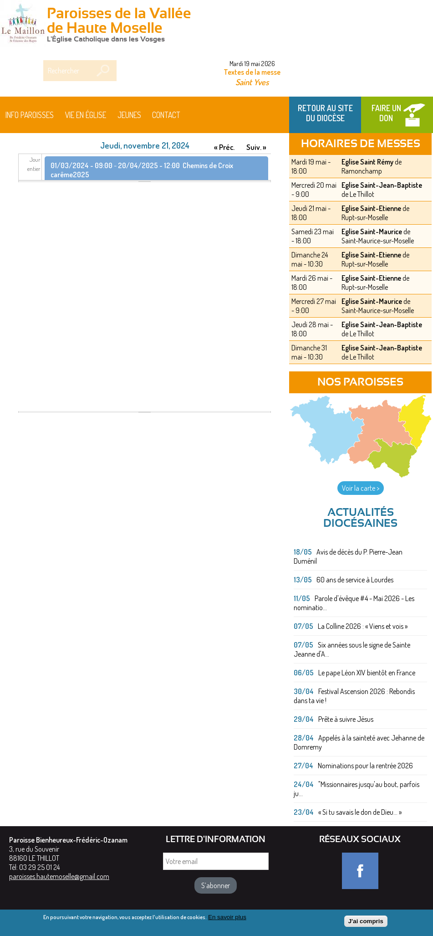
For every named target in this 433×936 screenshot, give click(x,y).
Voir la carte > (360, 488)
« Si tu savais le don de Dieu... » (360, 812)
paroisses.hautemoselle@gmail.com (59, 876)
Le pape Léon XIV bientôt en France (366, 672)
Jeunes (129, 115)
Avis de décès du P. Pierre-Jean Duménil (348, 556)
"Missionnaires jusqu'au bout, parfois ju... (356, 789)
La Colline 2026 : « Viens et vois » (363, 626)
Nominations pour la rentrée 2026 (365, 765)
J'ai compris (365, 923)
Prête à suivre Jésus (345, 719)
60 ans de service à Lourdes (354, 579)
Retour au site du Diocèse (325, 113)
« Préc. (224, 147)
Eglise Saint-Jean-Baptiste (381, 185)
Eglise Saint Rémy (367, 161)
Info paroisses (29, 115)
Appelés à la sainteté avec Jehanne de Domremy (359, 742)
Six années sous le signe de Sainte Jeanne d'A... (352, 649)
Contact (166, 115)
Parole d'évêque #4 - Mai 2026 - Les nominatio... (354, 603)
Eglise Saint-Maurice (371, 231)
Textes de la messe (252, 72)
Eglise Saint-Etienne (371, 208)
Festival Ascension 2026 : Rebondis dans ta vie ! (354, 696)
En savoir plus (227, 918)
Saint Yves (252, 82)
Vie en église (85, 115)
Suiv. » (256, 147)
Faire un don (386, 113)
